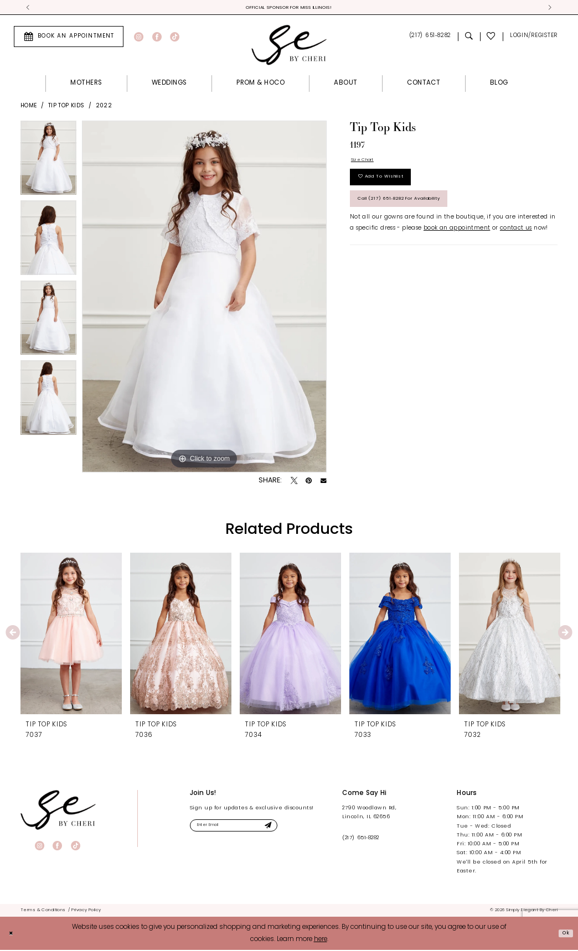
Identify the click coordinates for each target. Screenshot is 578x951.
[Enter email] (246, 828)
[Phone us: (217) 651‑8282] (430, 38)
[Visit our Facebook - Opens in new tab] (157, 38)
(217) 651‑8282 (360, 839)
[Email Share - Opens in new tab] (324, 483)
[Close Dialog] (12, 934)
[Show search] (469, 38)
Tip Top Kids (66, 108)
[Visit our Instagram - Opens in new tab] (138, 38)
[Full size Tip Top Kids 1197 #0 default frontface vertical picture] (204, 298)
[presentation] (71, 635)
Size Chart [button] (366, 163)
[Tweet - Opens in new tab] (294, 483)
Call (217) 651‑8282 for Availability (421, 213)
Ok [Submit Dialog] (564, 934)
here (320, 940)
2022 (104, 108)
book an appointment (457, 245)
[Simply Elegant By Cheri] (289, 46)
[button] (533, 38)
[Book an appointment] (68, 38)
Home (28, 108)
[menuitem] (68, 38)
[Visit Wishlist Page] (491, 38)
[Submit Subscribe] (291, 828)
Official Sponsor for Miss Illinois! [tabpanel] (289, 8)
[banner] (58, 812)
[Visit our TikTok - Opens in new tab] (174, 38)
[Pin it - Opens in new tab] (309, 483)
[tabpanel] (48, 163)
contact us (516, 245)
